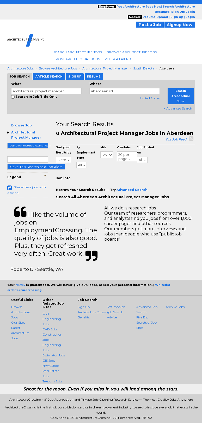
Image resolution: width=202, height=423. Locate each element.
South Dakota (143, 68)
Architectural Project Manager (105, 68)
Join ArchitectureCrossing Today (29, 145)
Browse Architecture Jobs (132, 52)
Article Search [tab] (49, 76)
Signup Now (179, 24)
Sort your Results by (63, 150)
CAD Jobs (49, 329)
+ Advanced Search (178, 108)
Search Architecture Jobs (77, 52)
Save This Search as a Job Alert (36, 167)
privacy (20, 285)
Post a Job (150, 24)
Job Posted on (145, 150)
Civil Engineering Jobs (51, 319)
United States (150, 98)
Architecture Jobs (20, 68)
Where (95, 84)
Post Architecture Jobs (78, 59)
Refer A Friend (118, 59)
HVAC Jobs (50, 366)
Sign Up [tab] (74, 76)
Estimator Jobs (53, 355)
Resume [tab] (94, 76)
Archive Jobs (175, 307)
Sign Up (84, 307)
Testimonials (116, 307)
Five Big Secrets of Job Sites (146, 322)
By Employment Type (85, 152)
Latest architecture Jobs (20, 333)
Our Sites (18, 322)
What (16, 84)
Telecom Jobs (52, 381)
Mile (103, 147)
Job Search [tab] (20, 76)
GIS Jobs (48, 360)
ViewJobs (124, 147)
